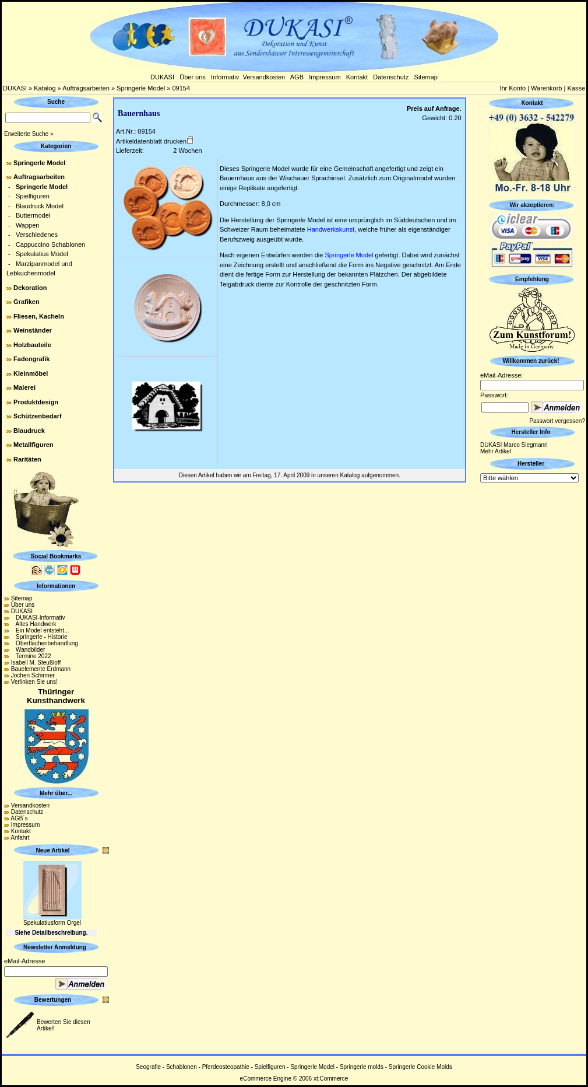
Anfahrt (19, 837)
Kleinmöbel (30, 373)
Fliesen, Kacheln (38, 316)
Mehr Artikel (495, 451)
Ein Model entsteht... (40, 630)
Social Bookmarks (56, 556)
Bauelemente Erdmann (41, 669)
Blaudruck (29, 430)
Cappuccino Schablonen (50, 244)
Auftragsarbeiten (86, 88)
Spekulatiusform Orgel (52, 923)
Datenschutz (391, 77)
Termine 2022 (31, 656)
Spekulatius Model (42, 253)
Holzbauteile (32, 344)
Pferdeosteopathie (225, 1067)
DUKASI (162, 77)
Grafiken (26, 301)
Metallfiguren (33, 444)
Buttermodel (33, 215)
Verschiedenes (37, 234)
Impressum (324, 77)
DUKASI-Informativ (38, 617)
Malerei (24, 387)
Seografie (148, 1067)
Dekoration (30, 287)
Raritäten (27, 459)
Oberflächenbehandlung (44, 643)
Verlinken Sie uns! (34, 682)
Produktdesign (35, 402)
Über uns (192, 77)
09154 (181, 88)
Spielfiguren (33, 196)
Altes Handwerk (34, 624)
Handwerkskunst (330, 229)
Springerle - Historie (39, 637)
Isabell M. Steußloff (36, 662)
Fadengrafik (31, 358)
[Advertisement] (532, 660)
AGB (297, 77)
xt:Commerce (331, 1078)
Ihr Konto (512, 88)
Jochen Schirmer (33, 675)
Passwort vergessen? (557, 421)
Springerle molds (361, 1067)
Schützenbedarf (37, 416)
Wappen (28, 225)
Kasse (576, 88)
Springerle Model (141, 88)
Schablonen (181, 1067)
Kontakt (357, 77)
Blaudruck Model (40, 205)
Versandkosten (263, 77)
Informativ (225, 77)
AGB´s (18, 818)
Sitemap (426, 77)
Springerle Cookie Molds (420, 1067)
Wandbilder (28, 649)
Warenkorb (546, 88)
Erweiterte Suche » (29, 134)
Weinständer (32, 330)
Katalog (44, 88)
